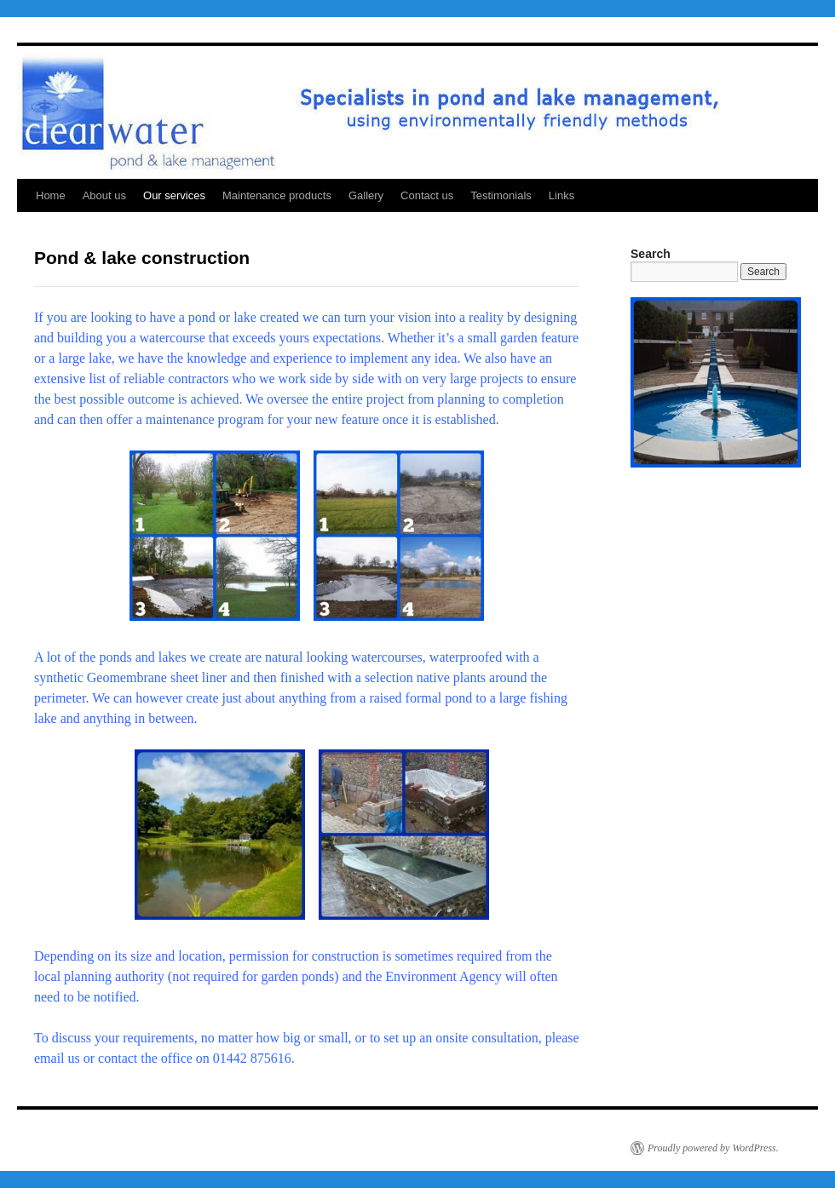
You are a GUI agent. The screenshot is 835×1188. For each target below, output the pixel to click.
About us (104, 195)
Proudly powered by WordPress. (713, 1148)
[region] (716, 382)
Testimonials (501, 195)
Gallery (365, 195)
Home (51, 195)
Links (561, 195)
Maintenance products (276, 195)
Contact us (426, 195)
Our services (174, 195)
